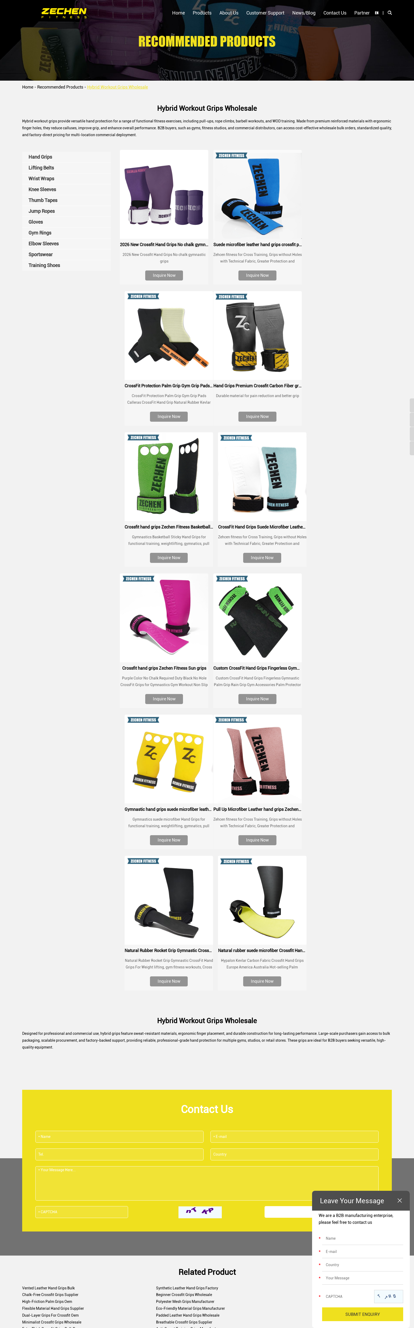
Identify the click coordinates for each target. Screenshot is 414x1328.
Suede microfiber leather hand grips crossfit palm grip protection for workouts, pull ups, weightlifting (255, 243)
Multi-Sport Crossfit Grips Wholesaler (176, 1037)
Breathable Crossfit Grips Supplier (297, 1024)
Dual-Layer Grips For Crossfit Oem (297, 1017)
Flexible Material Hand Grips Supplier (53, 1017)
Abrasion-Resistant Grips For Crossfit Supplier (183, 1065)
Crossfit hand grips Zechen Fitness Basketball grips (255, 384)
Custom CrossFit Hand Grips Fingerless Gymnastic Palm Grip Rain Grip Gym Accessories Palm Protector (255, 524)
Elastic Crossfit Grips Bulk (290, 1058)
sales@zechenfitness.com (216, 1136)
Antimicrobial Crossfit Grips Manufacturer (303, 1065)
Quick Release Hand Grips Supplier (50, 1099)
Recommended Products (60, 87)
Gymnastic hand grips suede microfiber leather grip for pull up (348, 524)
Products (202, 13)
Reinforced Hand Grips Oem (291, 1037)
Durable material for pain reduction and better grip (163, 394)
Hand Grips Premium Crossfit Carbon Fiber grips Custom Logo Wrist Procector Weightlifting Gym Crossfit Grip (163, 384)
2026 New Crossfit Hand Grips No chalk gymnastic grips (163, 243)
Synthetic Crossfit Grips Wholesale (297, 1051)
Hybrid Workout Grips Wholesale (117, 87)
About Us (228, 13)
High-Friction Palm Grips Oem (170, 1010)
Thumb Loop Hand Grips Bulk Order (51, 1092)
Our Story (173, 1187)
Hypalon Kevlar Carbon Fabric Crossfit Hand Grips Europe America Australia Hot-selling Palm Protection (348, 679)
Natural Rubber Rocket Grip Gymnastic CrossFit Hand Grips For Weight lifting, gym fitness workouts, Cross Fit (256, 679)
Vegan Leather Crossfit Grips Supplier (176, 1079)
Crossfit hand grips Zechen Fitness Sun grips (164, 524)
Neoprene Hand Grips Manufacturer (298, 1044)
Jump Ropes (105, 1235)
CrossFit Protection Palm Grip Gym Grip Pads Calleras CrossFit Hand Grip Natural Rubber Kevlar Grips (348, 243)
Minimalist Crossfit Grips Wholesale (175, 1024)
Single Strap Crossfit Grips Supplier (298, 1079)
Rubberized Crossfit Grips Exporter (173, 1051)
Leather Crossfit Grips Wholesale (49, 1037)
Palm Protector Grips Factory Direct (298, 1072)
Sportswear (104, 1273)
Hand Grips (104, 1187)
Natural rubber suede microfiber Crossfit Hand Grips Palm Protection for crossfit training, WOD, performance (348, 665)
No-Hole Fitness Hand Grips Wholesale (177, 1044)
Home (178, 13)
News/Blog (304, 13)
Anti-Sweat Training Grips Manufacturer (178, 1030)
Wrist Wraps (105, 1206)
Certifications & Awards (185, 1206)
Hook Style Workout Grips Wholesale (52, 1058)
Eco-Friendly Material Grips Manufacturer (179, 1017)
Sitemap (261, 1315)
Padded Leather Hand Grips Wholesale (54, 1024)
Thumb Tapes (106, 1225)
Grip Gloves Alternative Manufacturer (176, 1085)
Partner (362, 13)
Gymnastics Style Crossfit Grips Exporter (178, 1058)
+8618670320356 (308, 1136)
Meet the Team (178, 1197)
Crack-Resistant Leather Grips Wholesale (302, 1099)
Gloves (100, 1244)
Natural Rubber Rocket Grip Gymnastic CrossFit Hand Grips (255, 665)
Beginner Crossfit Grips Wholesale (50, 1010)
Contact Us (334, 13)
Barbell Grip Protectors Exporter (48, 1079)
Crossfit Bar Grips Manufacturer (295, 1030)
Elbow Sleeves (106, 1263)
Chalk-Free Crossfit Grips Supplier (297, 1003)
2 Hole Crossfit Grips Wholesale (48, 1065)
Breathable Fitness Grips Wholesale (51, 1051)
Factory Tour (176, 1216)
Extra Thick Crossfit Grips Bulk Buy (50, 1030)
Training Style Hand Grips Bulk (47, 1085)
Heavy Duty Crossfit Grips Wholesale (52, 1044)
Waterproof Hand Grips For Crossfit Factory (304, 1092)
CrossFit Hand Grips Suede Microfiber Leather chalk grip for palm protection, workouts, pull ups (348, 384)
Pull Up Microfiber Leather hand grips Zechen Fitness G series (163, 665)
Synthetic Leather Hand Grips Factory (176, 1003)
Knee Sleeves (105, 1216)
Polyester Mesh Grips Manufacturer (298, 1010)
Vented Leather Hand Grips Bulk (48, 1003)
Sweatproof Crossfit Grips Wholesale (175, 1092)
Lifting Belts (105, 1197)
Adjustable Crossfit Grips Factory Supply (55, 1072)
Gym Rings (103, 1254)
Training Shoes (107, 1282)
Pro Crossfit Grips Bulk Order (169, 1072)
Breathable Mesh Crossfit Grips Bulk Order (303, 1085)
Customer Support (265, 13)
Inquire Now (163, 274)
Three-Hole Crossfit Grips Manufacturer (178, 1099)
